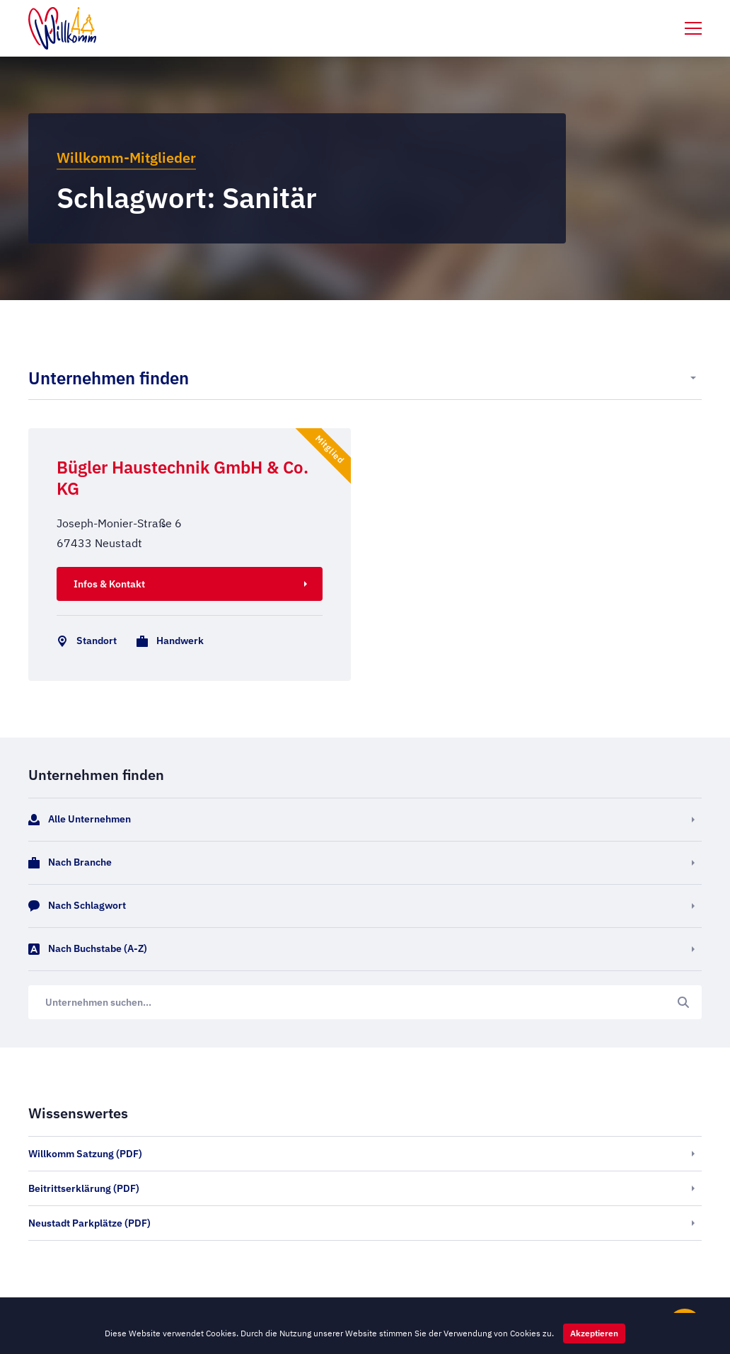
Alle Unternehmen (79, 819)
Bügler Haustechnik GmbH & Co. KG (182, 478)
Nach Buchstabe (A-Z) (87, 949)
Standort (84, 641)
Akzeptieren (594, 1333)
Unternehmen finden (108, 378)
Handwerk (167, 641)
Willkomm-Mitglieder (126, 157)
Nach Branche (70, 862)
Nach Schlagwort (77, 906)
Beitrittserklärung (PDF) (83, 1188)
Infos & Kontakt (109, 584)
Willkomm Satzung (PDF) (85, 1153)
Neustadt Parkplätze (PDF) (89, 1223)
